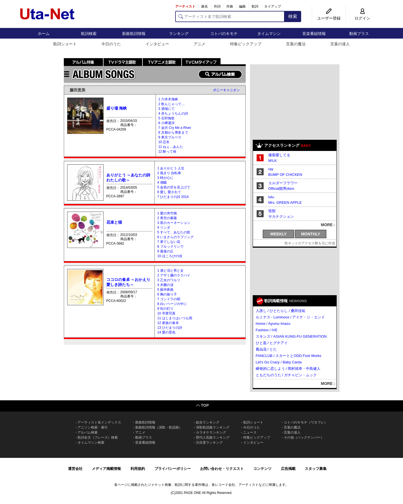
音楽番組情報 (314, 33)
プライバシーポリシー (172, 469)
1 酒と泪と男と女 (170, 271)
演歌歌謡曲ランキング (212, 427)
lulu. (271, 197)
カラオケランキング (211, 432)
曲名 (204, 6)
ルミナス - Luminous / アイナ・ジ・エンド (290, 317)
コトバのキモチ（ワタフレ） (305, 422)
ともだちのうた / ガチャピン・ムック (286, 375)
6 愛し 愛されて (169, 192)
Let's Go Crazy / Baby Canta (279, 362)
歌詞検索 (89, 33)
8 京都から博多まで (173, 132)
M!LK (272, 160)
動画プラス (359, 33)
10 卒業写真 (166, 313)
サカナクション (281, 216)
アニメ (199, 44)
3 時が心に (165, 178)
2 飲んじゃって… (171, 104)
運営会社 (75, 469)
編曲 (242, 6)
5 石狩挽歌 (166, 118)
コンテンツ (262, 469)
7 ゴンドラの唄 (168, 299)
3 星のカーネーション (173, 223)
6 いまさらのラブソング (175, 237)
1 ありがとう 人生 (170, 168)
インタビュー (157, 44)
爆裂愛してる (279, 155)
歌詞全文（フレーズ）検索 (98, 437)
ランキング (179, 33)
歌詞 (255, 6)
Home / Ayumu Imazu (273, 323)
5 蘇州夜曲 (165, 290)
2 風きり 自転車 (169, 173)
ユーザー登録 (329, 18)
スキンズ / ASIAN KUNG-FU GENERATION (291, 336)
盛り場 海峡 (116, 108)
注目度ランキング (209, 442)
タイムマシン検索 (91, 442)
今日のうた (111, 44)
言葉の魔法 (296, 44)
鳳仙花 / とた (266, 349)
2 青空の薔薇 (167, 218)
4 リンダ (163, 227)
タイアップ (272, 6)
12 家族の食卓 (168, 323)
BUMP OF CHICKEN (285, 174)
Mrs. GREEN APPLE (285, 202)
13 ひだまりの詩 (169, 328)
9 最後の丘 (165, 251)
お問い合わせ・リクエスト (222, 469)
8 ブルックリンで (170, 247)
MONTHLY (310, 234)
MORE (327, 225)
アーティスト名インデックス (99, 422)
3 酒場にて (166, 109)
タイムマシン (269, 33)
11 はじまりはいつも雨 (174, 318)
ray (270, 169)
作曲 (229, 6)
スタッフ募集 (316, 469)
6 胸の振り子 (167, 294)
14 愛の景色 (166, 332)
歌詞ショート (65, 44)
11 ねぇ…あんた (170, 147)
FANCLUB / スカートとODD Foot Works (289, 356)
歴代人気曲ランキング (212, 437)
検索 (292, 16)
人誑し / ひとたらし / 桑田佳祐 (281, 311)
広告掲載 (288, 469)
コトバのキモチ (224, 33)
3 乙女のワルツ (168, 280)
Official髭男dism (281, 188)
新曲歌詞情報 (134, 33)
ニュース (250, 432)
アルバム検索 (88, 432)
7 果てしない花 (168, 242)
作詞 (217, 6)
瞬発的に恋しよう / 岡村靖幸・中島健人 (288, 368)
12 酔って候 (167, 151)
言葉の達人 (340, 44)
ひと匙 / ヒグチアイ (272, 343)
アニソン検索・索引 (93, 427)
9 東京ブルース (169, 137)
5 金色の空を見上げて (173, 187)
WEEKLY (278, 234)
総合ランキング (207, 422)
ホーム (44, 33)
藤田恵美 (77, 90)
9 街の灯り (165, 309)
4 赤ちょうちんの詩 (173, 113)
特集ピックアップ (245, 44)
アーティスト (185, 6)
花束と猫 (114, 222)
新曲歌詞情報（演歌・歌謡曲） (158, 427)
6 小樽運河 (166, 123)
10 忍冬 (164, 142)
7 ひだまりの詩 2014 (173, 197)
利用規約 (137, 469)
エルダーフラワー (282, 183)
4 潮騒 (162, 182)
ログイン (362, 18)
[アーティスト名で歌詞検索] (230, 16)
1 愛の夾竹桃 (167, 213)
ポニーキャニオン (226, 90)
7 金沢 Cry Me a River (174, 128)
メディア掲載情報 (106, 469)
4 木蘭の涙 (165, 285)
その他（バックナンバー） (304, 437)
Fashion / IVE (267, 330)
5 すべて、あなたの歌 (173, 232)
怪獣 (272, 211)
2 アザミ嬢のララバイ (173, 275)
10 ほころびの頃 (169, 256)
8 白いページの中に (172, 304)
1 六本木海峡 (168, 99)
